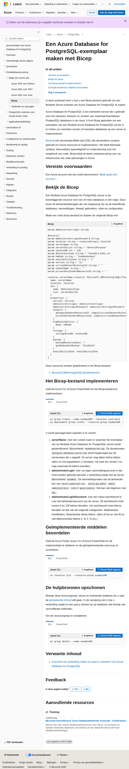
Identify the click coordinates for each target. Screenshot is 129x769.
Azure (60, 34)
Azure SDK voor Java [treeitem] (21, 95)
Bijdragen (51, 762)
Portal (92, 12)
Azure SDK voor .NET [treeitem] (22, 89)
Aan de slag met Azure (112, 12)
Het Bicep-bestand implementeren (64, 83)
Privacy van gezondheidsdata (87, 762)
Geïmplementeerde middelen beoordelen (68, 87)
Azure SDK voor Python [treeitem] (23, 83)
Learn (49, 34)
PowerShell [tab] (61, 402)
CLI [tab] (49, 402)
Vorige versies (26, 762)
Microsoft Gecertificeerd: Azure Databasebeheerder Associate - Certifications (86, 721)
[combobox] (21, 38)
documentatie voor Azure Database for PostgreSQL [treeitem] (18, 47)
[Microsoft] (6, 4)
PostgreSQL (74, 34)
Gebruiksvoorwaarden (13, 767)
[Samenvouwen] (38, 32)
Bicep (49, 140)
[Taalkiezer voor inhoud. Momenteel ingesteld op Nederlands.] (12, 755)
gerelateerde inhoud (60, 600)
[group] (86, 293)
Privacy (63, 762)
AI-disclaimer (9, 762)
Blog (39, 762)
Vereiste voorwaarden (58, 75)
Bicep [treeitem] (14, 100)
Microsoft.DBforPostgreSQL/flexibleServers (76, 372)
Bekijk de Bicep (55, 79)
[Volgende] (102, 4)
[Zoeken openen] (110, 4)
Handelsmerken (35, 767)
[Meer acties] (123, 34)
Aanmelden (119, 4)
